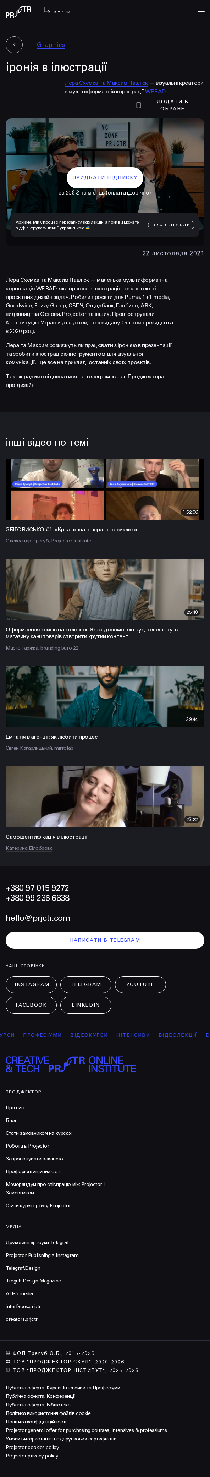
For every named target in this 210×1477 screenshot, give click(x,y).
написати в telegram (105, 940)
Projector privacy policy (32, 1456)
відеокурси (93, 1035)
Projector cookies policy (32, 1447)
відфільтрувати (171, 225)
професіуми (47, 1035)
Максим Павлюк (68, 280)
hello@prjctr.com (38, 918)
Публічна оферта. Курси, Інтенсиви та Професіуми (63, 1388)
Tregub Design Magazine (33, 1281)
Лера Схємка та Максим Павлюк (106, 83)
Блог (11, 1120)
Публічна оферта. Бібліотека (38, 1405)
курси (9, 1035)
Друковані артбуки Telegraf (37, 1243)
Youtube (140, 984)
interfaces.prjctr (23, 1306)
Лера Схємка (22, 280)
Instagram (32, 984)
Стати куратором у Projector (38, 1206)
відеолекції (182, 1035)
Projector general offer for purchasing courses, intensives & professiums (86, 1430)
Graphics (51, 45)
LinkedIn (86, 1005)
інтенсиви (138, 1035)
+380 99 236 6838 (37, 898)
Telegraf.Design (23, 1268)
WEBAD (155, 91)
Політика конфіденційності (36, 1422)
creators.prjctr (22, 1319)
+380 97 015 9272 (37, 888)
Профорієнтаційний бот (33, 1172)
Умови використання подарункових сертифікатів (61, 1439)
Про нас (15, 1108)
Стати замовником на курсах (38, 1133)
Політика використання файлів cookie (48, 1413)
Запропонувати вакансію (34, 1159)
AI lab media (19, 1294)
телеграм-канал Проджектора (125, 376)
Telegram (85, 984)
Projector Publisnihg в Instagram (42, 1255)
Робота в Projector (27, 1146)
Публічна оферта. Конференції (40, 1396)
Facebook (31, 1005)
